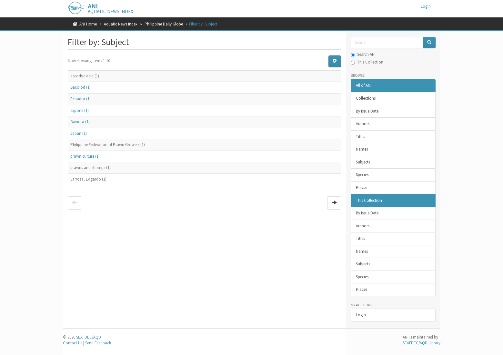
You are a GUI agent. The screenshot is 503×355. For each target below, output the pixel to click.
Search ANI (363, 54)
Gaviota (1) (80, 121)
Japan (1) (78, 133)
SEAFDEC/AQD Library (421, 343)
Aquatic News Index (120, 24)
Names (362, 149)
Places (361, 187)
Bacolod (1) (80, 87)
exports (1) (79, 110)
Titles (360, 136)
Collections (366, 98)
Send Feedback (98, 343)
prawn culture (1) (85, 156)
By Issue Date (367, 111)
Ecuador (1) (80, 99)
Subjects (363, 162)
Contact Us (72, 343)
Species (362, 174)
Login (361, 315)
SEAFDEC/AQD (88, 337)
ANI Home (88, 24)
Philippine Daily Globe (164, 24)
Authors (362, 123)
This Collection (367, 62)
